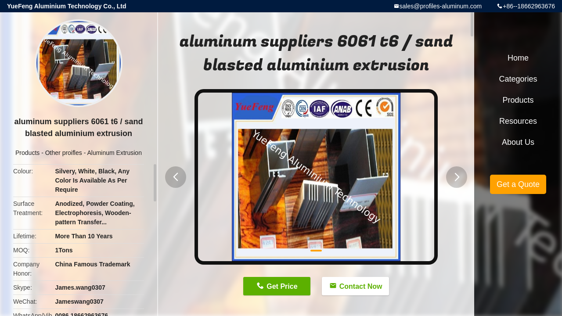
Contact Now (360, 286)
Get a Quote (518, 184)
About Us (518, 142)
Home (518, 58)
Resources (518, 121)
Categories (518, 79)
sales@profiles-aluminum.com (441, 6)
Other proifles (63, 152)
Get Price (282, 286)
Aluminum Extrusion (114, 152)
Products (27, 152)
